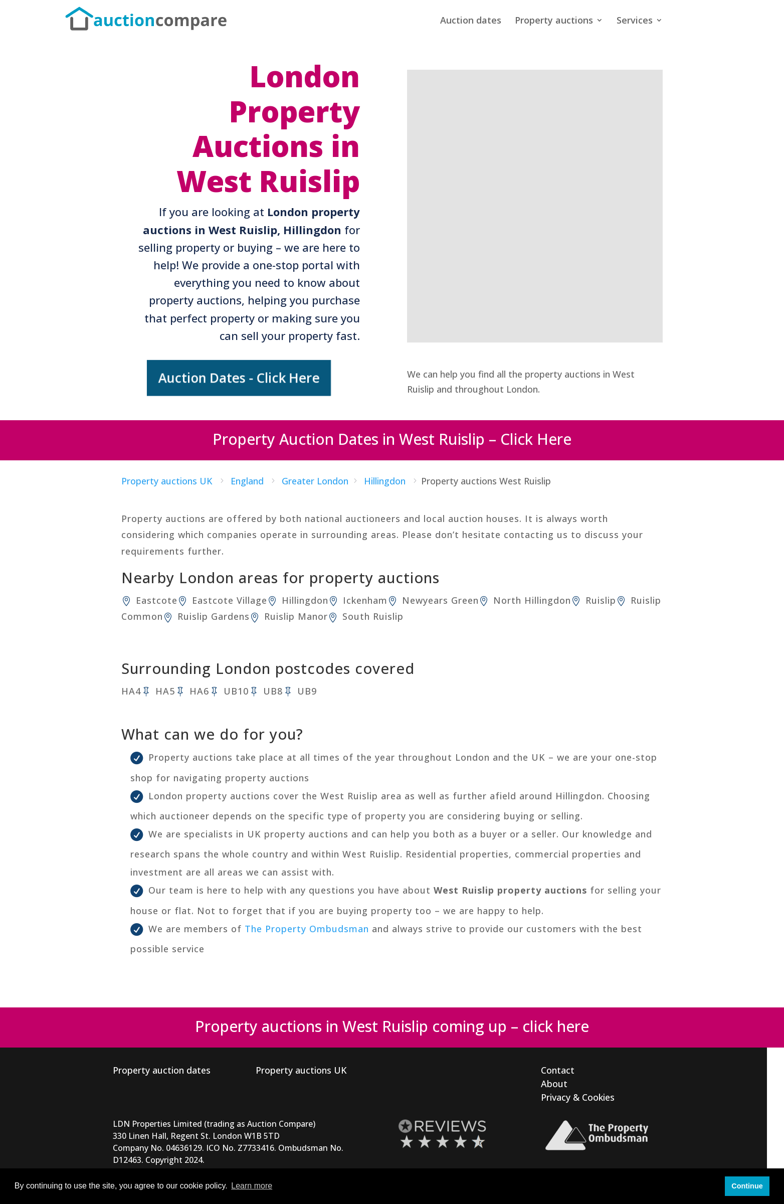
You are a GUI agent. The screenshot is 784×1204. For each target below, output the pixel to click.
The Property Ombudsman (307, 928)
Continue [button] (746, 1186)
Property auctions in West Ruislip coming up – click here (392, 1025)
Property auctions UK (301, 1069)
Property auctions (554, 21)
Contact (557, 1069)
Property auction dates (162, 1069)
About (554, 1083)
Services (635, 21)
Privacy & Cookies (578, 1096)
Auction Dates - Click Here (241, 378)
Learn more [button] (251, 1185)
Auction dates (470, 21)
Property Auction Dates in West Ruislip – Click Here (392, 438)
